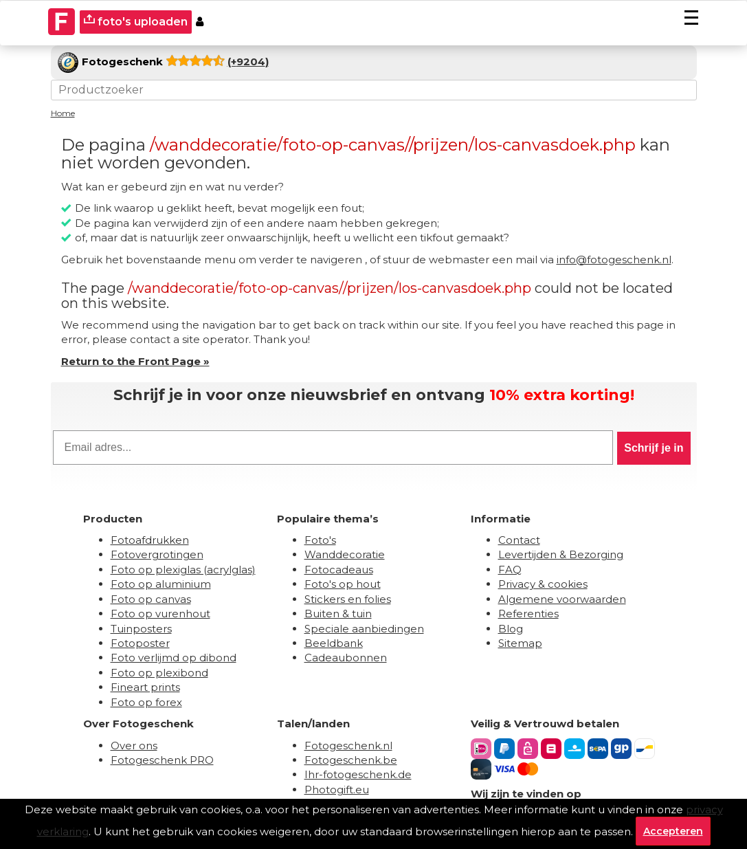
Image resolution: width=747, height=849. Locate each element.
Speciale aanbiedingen (364, 628)
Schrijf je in (653, 448)
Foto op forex (146, 702)
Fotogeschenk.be (350, 760)
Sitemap (520, 643)
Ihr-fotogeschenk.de (358, 774)
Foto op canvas (151, 599)
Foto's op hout (342, 584)
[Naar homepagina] (62, 22)
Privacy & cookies (543, 584)
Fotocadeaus (338, 569)
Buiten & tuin (338, 613)
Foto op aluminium (161, 584)
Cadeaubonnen (345, 657)
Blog (510, 628)
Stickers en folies (347, 599)
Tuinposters (141, 628)
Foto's (320, 540)
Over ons (134, 745)
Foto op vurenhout (160, 613)
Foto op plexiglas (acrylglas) (183, 569)
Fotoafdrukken (150, 540)
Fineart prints (145, 687)
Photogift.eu (336, 789)
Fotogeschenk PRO (162, 760)
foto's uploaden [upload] (136, 21)
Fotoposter (140, 643)
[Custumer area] (200, 22)
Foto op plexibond (159, 672)
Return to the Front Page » (135, 361)
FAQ (510, 569)
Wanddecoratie (344, 554)
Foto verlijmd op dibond (173, 657)
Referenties (528, 613)
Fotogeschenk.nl (348, 745)
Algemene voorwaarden (562, 599)
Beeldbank (333, 643)
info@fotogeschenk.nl (614, 259)
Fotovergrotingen (157, 554)
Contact (519, 540)
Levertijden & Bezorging (560, 554)
